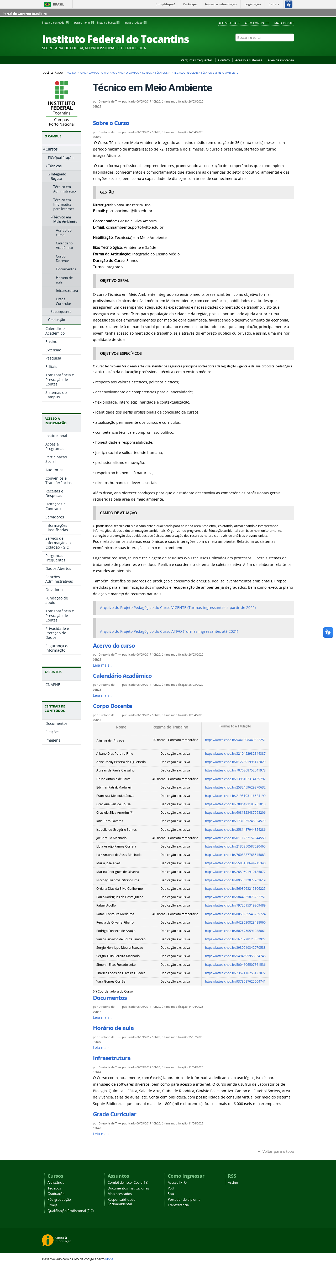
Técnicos (161, 72)
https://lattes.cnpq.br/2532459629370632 (235, 787)
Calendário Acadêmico (122, 676)
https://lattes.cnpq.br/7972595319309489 (235, 905)
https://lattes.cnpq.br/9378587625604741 (235, 981)
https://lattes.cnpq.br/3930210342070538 (235, 947)
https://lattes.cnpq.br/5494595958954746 (235, 956)
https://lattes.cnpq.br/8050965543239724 (235, 914)
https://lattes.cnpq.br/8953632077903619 (235, 880)
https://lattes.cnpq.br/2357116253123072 (235, 973)
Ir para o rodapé (135, 22)
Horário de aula (113, 1028)
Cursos (147, 72)
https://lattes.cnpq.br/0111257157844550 (235, 838)
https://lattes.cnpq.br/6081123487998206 (235, 812)
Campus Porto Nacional (106, 72)
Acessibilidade (229, 23)
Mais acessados (120, 1194)
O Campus (132, 72)
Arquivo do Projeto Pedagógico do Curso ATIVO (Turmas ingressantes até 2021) (169, 631)
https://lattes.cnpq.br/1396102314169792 (235, 779)
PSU (171, 1188)
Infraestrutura (111, 1058)
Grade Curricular (114, 1114)
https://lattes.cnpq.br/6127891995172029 (235, 762)
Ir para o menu (83, 22)
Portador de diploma (184, 1199)
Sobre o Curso (111, 123)
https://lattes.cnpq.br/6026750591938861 (235, 931)
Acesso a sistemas (248, 60)
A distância (56, 1182)
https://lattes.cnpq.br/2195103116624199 (235, 796)
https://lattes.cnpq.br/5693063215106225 (235, 888)
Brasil (58, 4)
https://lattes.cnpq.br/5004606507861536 (235, 964)
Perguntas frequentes (197, 60)
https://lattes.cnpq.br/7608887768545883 (235, 855)
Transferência (178, 1205)
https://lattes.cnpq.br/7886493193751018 (235, 804)
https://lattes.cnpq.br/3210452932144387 (235, 753)
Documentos (110, 998)
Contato (224, 60)
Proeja (52, 1205)
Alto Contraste (257, 23)
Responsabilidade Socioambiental (121, 1201)
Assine (233, 1182)
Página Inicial (76, 72)
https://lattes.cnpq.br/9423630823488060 (235, 922)
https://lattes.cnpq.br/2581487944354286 (235, 829)
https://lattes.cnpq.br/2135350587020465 (235, 846)
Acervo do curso (114, 646)
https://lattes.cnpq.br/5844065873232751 (235, 897)
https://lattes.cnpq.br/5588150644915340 (235, 863)
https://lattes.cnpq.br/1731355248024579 (235, 821)
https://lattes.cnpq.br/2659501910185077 (235, 872)
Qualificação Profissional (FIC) (71, 1211)
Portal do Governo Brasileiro (25, 14)
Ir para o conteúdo (56, 22)
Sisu (171, 1194)
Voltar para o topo (278, 1151)
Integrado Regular (184, 72)
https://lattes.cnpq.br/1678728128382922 (235, 939)
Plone (109, 1259)
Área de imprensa (281, 60)
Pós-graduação (59, 1199)
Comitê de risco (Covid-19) (128, 1182)
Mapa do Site (284, 23)
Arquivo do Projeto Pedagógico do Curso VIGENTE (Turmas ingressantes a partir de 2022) (178, 607)
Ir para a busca (109, 22)
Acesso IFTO (177, 1182)
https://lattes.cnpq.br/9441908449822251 (235, 740)
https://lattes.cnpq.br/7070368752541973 (235, 770)
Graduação (56, 1194)
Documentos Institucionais (129, 1188)
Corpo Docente (112, 706)
